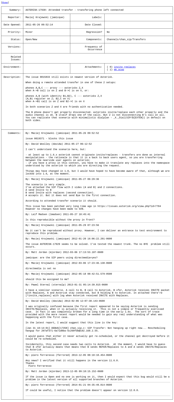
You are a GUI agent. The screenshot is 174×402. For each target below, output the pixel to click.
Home (5, 2)
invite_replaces (125, 67)
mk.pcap (119, 69)
